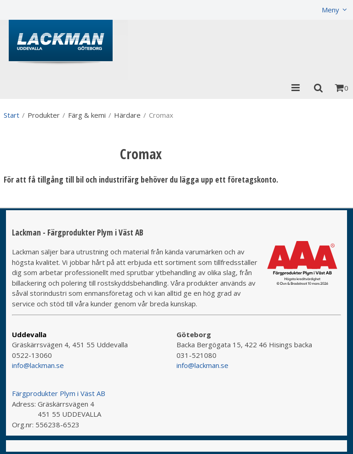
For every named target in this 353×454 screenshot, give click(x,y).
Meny (330, 9)
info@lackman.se (38, 365)
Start (11, 115)
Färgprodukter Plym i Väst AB (58, 393)
